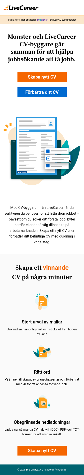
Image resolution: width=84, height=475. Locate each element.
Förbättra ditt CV (42, 92)
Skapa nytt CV (42, 77)
